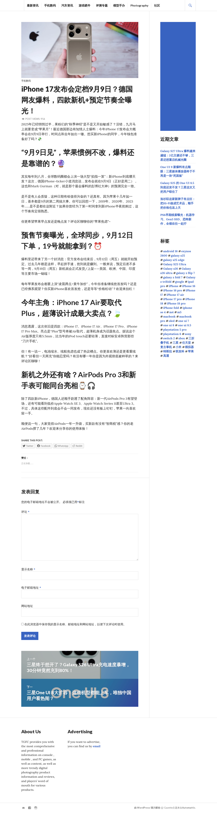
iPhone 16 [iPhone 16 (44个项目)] (188, 286)
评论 (25, 513)
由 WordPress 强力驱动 (147, 808)
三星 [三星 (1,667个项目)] (175, 342)
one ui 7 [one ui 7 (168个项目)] (183, 321)
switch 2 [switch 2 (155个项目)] (169, 338)
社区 (157, 5)
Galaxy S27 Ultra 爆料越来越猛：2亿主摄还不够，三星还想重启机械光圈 (177, 155)
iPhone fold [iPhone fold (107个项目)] (171, 308)
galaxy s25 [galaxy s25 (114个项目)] (178, 255)
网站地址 (27, 607)
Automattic (188, 808)
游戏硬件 (84, 5)
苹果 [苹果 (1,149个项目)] (191, 351)
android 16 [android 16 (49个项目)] (170, 251)
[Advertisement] (178, 76)
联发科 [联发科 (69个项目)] (180, 351)
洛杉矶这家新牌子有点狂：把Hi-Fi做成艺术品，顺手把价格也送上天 (177, 203)
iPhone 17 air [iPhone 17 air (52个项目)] (175, 294)
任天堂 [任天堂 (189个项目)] (186, 342)
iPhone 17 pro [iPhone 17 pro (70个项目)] (172, 299)
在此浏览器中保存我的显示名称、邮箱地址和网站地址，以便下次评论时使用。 (75, 625)
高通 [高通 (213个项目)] (166, 355)
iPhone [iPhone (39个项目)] (173, 286)
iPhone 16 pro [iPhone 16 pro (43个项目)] (172, 290)
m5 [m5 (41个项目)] (179, 312)
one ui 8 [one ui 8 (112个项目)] (168, 325)
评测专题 (102, 5)
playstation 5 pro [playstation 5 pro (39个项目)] (175, 329)
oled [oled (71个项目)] (171, 321)
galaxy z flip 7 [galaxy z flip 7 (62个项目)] (185, 273)
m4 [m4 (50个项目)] (171, 312)
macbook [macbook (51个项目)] (169, 316)
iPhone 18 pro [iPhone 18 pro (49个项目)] (176, 303)
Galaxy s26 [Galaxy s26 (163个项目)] (170, 268)
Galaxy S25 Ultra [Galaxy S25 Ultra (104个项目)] (174, 264)
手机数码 (50, 5)
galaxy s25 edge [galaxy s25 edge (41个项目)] (173, 260)
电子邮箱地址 (31, 589)
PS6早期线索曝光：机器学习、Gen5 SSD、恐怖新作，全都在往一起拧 (177, 219)
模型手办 (119, 5)
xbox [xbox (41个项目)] (181, 338)
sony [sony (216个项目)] (188, 334)
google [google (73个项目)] (179, 281)
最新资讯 (33, 5)
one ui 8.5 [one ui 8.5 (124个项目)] (184, 325)
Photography (139, 5)
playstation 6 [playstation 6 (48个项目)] (172, 334)
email (97, 747)
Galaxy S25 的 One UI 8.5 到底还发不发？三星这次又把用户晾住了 (177, 187)
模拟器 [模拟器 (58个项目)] (189, 347)
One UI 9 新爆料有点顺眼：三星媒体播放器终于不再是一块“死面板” (177, 171)
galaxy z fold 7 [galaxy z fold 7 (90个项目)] (172, 277)
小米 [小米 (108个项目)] (178, 347)
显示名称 (28, 570)
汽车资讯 (67, 5)
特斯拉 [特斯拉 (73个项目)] (167, 351)
